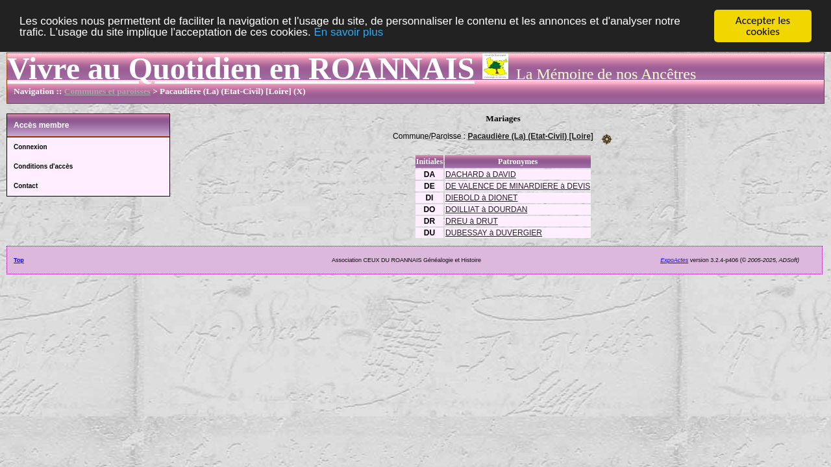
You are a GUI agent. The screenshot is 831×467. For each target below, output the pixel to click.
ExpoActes (674, 259)
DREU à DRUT (471, 220)
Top (19, 259)
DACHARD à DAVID (480, 173)
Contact (26, 185)
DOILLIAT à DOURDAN (486, 208)
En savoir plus (348, 32)
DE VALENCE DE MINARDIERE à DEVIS (517, 185)
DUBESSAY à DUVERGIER (493, 232)
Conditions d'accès (43, 166)
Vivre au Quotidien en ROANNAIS (241, 68)
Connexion (30, 146)
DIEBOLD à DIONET (481, 197)
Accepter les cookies (763, 26)
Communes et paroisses (107, 91)
